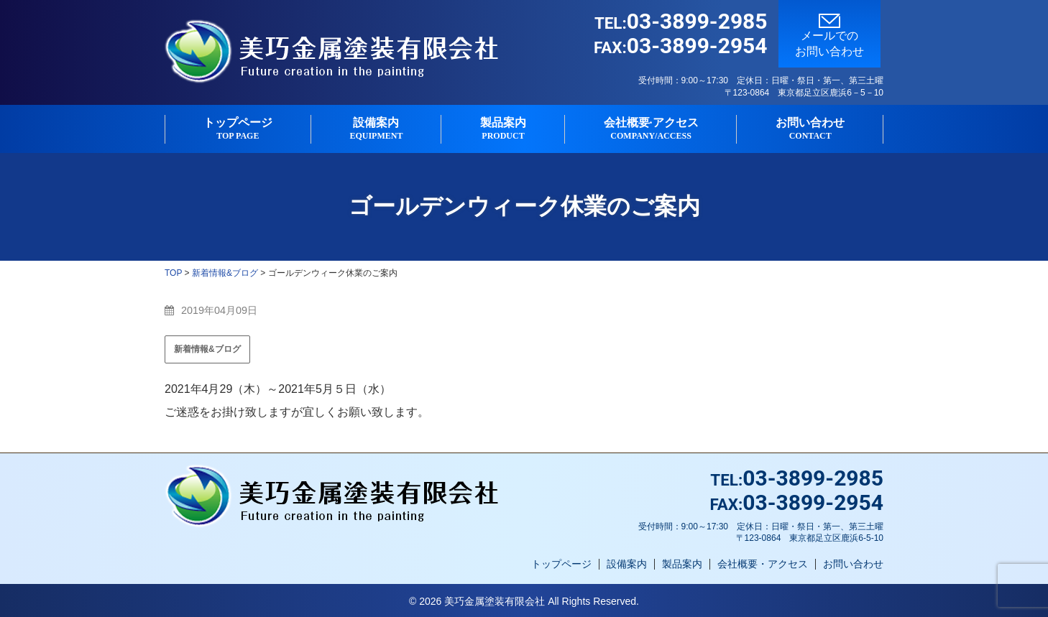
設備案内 (376, 129)
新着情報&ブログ (207, 349)
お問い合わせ (810, 129)
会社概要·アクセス (651, 129)
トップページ (238, 129)
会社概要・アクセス (762, 564)
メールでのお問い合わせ (829, 35)
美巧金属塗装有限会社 (494, 601)
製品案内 (503, 129)
